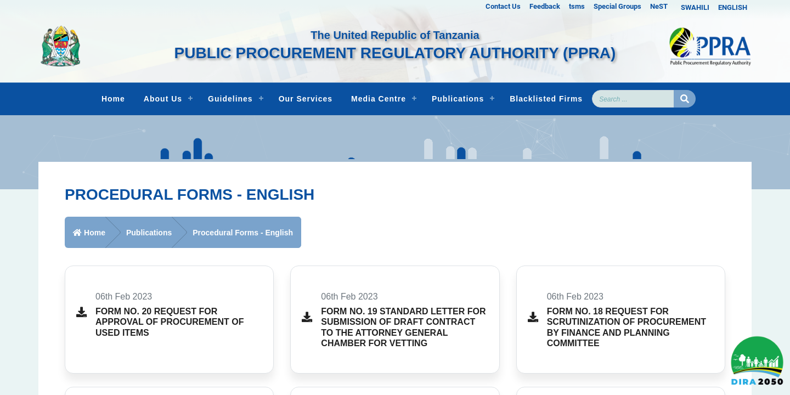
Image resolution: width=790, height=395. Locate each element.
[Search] (633, 99)
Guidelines (230, 98)
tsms (577, 6)
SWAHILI (695, 7)
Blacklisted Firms (546, 98)
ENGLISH (732, 7)
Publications (458, 98)
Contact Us (503, 6)
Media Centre (378, 98)
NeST (659, 6)
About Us (163, 98)
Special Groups (617, 6)
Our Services (305, 98)
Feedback (544, 6)
